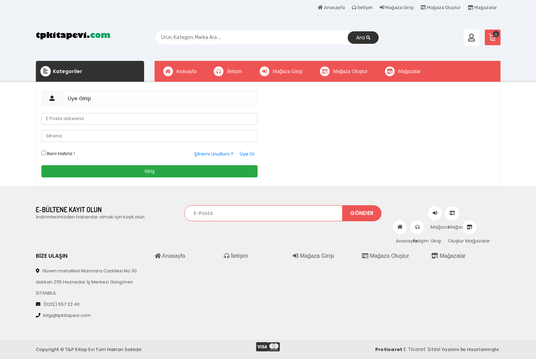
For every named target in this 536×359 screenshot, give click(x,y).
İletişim (362, 7)
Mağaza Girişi (397, 7)
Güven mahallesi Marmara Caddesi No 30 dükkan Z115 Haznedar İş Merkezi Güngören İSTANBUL (86, 282)
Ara (363, 38)
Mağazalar (482, 7)
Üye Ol (247, 154)
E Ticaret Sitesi (422, 349)
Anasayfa (331, 7)
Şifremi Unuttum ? (214, 154)
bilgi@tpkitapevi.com (63, 315)
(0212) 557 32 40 (58, 304)
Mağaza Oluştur (441, 7)
